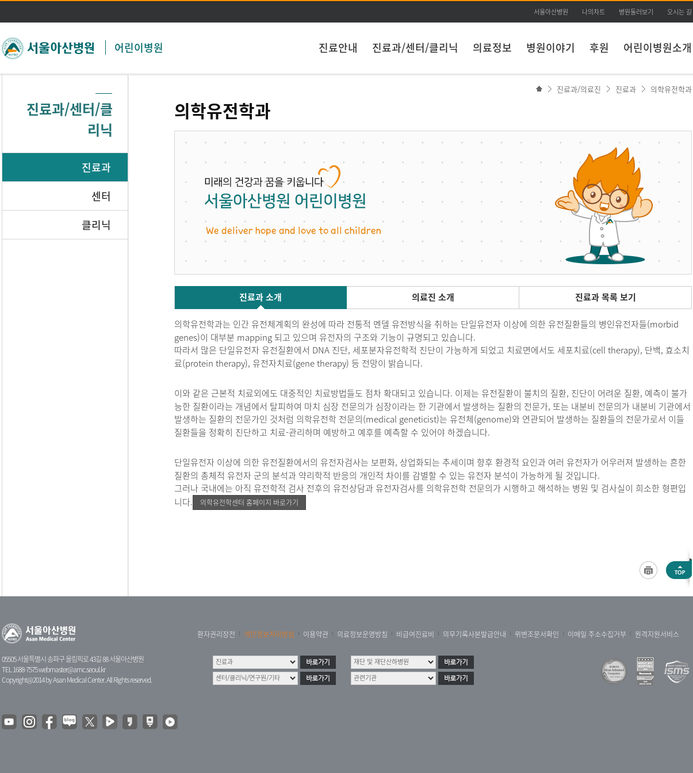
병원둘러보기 (636, 12)
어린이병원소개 (657, 47)
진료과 (96, 167)
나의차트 (593, 12)
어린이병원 (138, 47)
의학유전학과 (671, 89)
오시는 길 (679, 12)
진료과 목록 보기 (605, 297)
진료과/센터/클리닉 (415, 47)
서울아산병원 (551, 12)
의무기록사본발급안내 (474, 634)
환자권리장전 (216, 634)
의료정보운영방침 (362, 634)
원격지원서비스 (657, 634)
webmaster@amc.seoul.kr (72, 669)
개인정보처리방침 (269, 634)
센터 (101, 196)
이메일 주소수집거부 (597, 634)
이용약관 (315, 634)
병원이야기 (550, 47)
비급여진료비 (415, 634)
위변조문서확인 (537, 634)
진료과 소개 (260, 297)
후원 (599, 47)
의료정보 (492, 47)
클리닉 (96, 225)
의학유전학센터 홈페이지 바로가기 (249, 502)
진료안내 (338, 47)
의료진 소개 (433, 297)
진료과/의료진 (579, 89)
